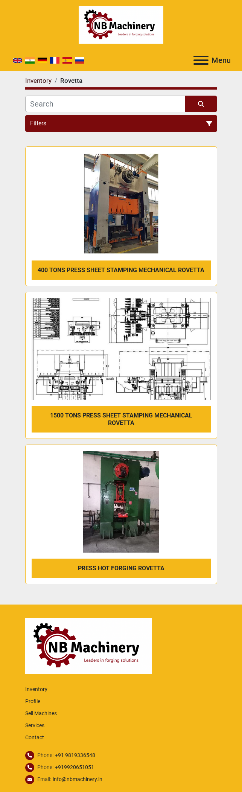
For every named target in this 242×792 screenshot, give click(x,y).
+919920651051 (74, 767)
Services (34, 725)
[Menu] (201, 60)
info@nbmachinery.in (77, 779)
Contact (34, 737)
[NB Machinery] (88, 645)
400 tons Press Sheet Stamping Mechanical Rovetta (121, 270)
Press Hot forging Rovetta (121, 568)
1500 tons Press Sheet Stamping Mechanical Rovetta (121, 419)
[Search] (105, 104)
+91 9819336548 (75, 755)
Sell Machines (41, 713)
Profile (32, 701)
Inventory (36, 689)
